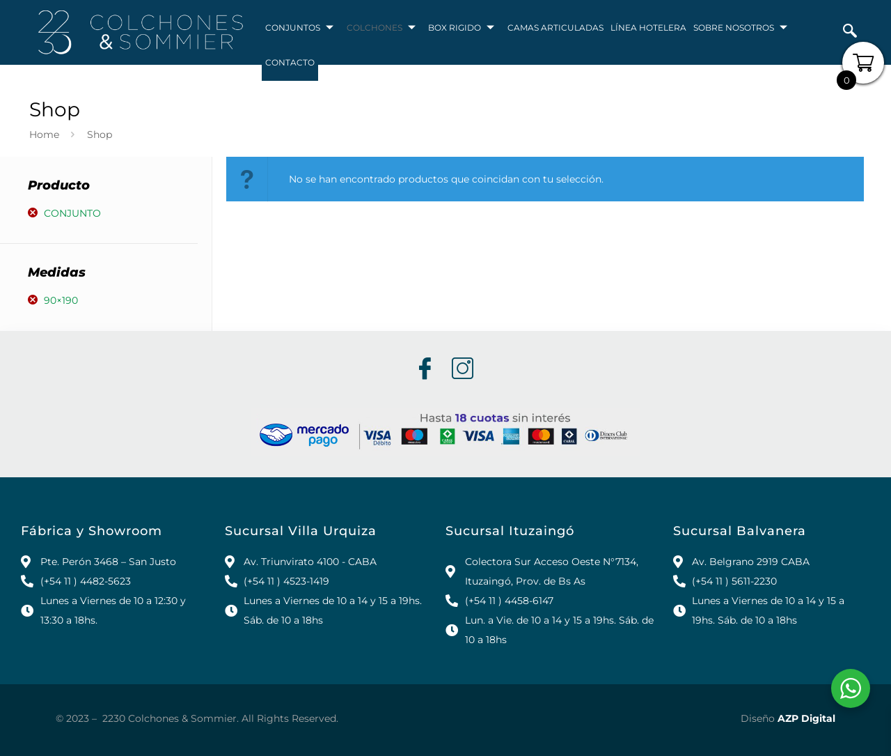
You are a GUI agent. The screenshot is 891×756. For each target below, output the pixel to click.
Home (44, 134)
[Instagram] (461, 369)
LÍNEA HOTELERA (648, 28)
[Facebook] (424, 369)
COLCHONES (381, 28)
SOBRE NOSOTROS (740, 28)
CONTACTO (290, 63)
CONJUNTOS (300, 28)
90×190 (61, 300)
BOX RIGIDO (462, 28)
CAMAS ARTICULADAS (555, 28)
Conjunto (72, 213)
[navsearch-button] (850, 32)
